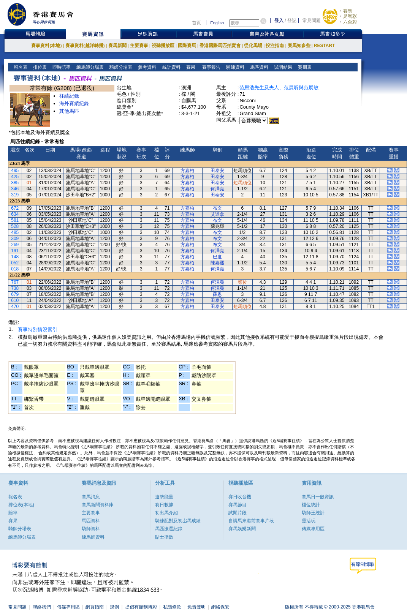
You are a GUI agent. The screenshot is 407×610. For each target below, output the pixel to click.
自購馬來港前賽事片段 (251, 520)
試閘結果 (282, 67)
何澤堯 (217, 188)
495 (15, 170)
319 (15, 195)
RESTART (324, 45)
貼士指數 (164, 537)
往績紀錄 (69, 96)
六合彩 (350, 22)
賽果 (190, 67)
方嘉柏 (187, 170)
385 (15, 182)
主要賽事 (139, 45)
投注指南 (275, 45)
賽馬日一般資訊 (318, 496)
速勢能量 (164, 496)
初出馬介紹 (166, 512)
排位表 (39, 67)
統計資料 (170, 67)
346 (15, 188)
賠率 (12, 512)
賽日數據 (164, 504)
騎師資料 (91, 528)
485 (15, 232)
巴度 (217, 256)
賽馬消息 (91, 496)
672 (15, 208)
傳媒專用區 (313, 528)
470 (15, 306)
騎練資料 (234, 67)
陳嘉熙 (217, 262)
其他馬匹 (69, 111)
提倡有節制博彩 (141, 607)
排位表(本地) (21, 504)
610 (15, 300)
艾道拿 (217, 214)
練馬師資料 (93, 537)
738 (15, 288)
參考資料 (146, 67)
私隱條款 (172, 607)
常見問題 (311, 20)
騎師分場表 (120, 67)
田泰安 (217, 170)
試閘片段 (237, 512)
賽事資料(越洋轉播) (85, 45)
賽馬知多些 (299, 45)
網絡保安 (220, 607)
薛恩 (217, 294)
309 (15, 238)
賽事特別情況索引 (37, 329)
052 (15, 262)
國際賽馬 (187, 45)
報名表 (20, 67)
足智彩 (350, 16)
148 (15, 256)
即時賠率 (61, 67)
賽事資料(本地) (46, 45)
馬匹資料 (258, 67)
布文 (217, 208)
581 (15, 220)
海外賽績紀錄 (74, 103)
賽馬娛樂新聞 (242, 528)
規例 (114, 607)
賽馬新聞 (117, 45)
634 (15, 214)
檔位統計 (311, 504)
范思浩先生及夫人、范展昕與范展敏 (278, 87)
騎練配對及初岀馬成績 (178, 520)
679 (15, 294)
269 (15, 244)
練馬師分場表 (89, 67)
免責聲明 (196, 607)
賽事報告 (210, 67)
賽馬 (347, 11)
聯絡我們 (42, 607)
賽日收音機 (239, 496)
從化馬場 (253, 45)
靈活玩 (308, 520)
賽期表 (304, 67)
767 (15, 282)
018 (15, 269)
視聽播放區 (163, 45)
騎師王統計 (313, 512)
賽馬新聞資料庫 (98, 504)
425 (15, 176)
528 (15, 226)
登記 (291, 20)
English (217, 23)
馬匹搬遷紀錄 (168, 528)
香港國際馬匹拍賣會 (220, 45)
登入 (278, 20)
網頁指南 (95, 607)
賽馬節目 (237, 504)
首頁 (196, 22)
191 (15, 250)
